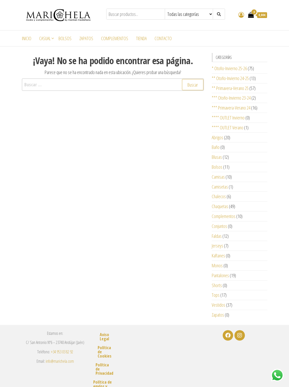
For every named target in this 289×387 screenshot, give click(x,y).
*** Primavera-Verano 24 (231, 108)
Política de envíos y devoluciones (144, 361)
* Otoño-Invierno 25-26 (229, 68)
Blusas (217, 157)
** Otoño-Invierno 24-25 (230, 78)
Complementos (114, 38)
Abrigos (217, 137)
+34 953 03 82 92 (62, 352)
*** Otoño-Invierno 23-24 (231, 98)
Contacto (163, 38)
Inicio (26, 38)
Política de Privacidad (144, 352)
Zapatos (86, 38)
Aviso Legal (144, 334)
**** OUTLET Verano (227, 127)
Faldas (217, 236)
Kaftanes (218, 255)
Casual (45, 38)
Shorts (217, 285)
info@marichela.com (60, 361)
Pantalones (220, 275)
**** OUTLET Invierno (228, 117)
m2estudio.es (204, 375)
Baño (216, 147)
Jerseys (217, 246)
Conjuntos (219, 226)
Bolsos (65, 38)
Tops (216, 295)
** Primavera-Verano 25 (230, 88)
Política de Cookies (144, 343)
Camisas (218, 177)
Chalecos (219, 196)
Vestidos (218, 305)
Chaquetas (220, 206)
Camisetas (220, 187)
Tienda (141, 38)
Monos (217, 265)
